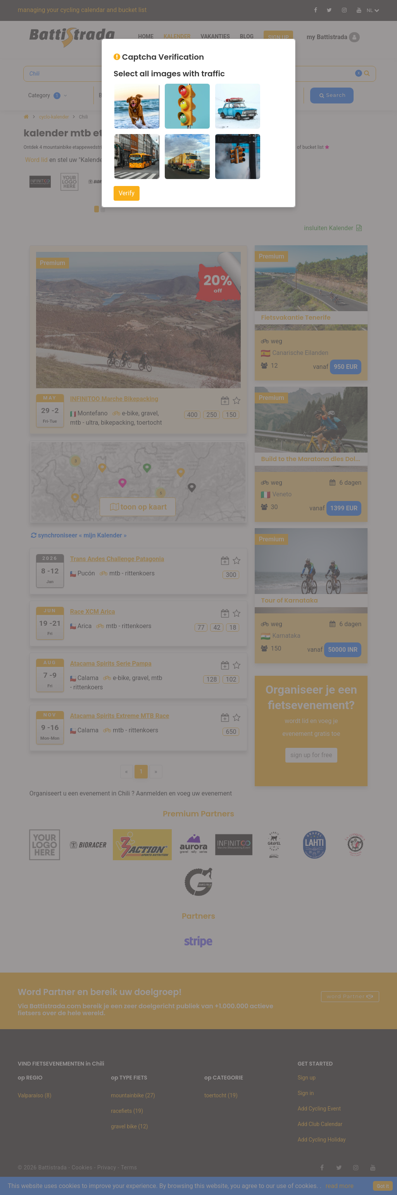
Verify (127, 193)
